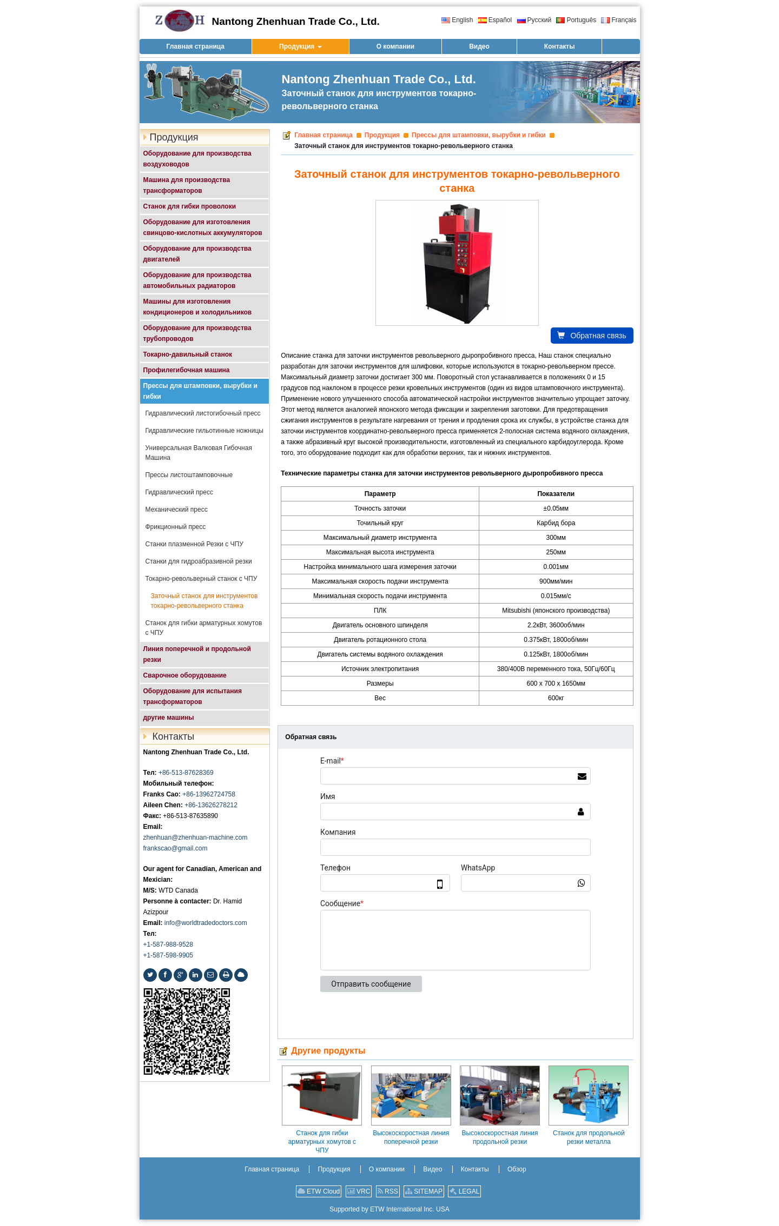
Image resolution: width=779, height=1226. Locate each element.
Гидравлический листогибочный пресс (203, 413)
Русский (534, 20)
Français (618, 20)
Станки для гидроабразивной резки (199, 561)
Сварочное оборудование (185, 675)
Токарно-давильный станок (188, 354)
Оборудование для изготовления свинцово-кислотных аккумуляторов (202, 227)
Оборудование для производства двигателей (197, 254)
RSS (388, 1191)
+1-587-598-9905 (168, 955)
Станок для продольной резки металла (589, 1137)
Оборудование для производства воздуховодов (197, 159)
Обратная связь (591, 335)
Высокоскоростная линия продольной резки (499, 1137)
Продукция (382, 135)
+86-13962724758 (208, 794)
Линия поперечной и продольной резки (197, 654)
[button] (300, 46)
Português (576, 20)
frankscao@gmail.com (175, 848)
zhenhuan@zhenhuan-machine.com (195, 837)
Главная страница (323, 135)
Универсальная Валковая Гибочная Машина (199, 452)
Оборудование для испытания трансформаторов (192, 696)
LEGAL (464, 1191)
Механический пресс (177, 509)
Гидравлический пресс (179, 492)
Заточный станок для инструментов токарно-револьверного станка (204, 600)
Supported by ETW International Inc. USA (389, 1209)
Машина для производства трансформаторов (186, 185)
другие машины (168, 717)
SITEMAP (424, 1191)
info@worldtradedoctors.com (205, 923)
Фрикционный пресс (176, 527)
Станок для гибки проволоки (189, 206)
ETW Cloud (319, 1191)
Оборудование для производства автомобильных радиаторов (197, 280)
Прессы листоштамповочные (189, 475)
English (457, 20)
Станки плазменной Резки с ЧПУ (194, 544)
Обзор (516, 1169)
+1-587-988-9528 (168, 944)
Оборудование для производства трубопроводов (197, 333)
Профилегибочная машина (186, 370)
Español (495, 20)
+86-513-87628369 (186, 772)
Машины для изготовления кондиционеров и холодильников (197, 307)
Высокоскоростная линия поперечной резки (411, 1137)
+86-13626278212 (210, 805)
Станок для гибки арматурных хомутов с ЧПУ (322, 1141)
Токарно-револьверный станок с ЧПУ (202, 578)
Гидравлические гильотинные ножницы (204, 430)
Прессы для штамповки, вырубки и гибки (479, 135)
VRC (359, 1191)
